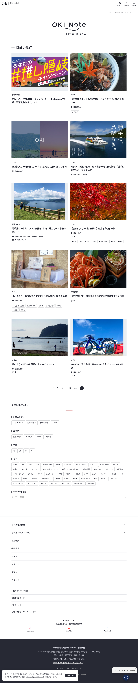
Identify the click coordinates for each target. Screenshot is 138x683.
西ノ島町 (29, 437)
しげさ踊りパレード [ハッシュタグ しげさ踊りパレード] (50, 469)
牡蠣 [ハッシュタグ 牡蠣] (25, 479)
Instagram (30, 630)
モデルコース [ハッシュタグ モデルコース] (78, 483)
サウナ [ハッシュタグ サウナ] (31, 474)
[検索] (125, 497)
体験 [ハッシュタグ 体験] (59, 474)
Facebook (107, 630)
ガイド (14, 556)
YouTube (69, 630)
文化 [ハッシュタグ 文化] (66, 479)
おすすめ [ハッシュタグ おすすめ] (54, 483)
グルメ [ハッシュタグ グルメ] (104, 479)
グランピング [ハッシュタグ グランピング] (18, 474)
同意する (70, 675)
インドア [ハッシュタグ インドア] (65, 483)
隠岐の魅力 (32, 423)
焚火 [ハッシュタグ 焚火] (68, 474)
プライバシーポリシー (34, 677)
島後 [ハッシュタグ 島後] (58, 464)
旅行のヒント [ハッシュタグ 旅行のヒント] (46, 479)
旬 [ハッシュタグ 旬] (121, 474)
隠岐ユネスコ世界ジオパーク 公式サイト (48, 662)
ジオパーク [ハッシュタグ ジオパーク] (85, 479)
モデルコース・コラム (123, 12)
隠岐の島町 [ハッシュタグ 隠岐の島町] (47, 464)
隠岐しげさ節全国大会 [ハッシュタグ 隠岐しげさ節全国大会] (70, 469)
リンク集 (60, 668)
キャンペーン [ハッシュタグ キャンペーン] (81, 464)
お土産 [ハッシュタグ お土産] (115, 464)
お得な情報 (44, 423)
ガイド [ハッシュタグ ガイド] (43, 483)
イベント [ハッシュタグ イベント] (104, 474)
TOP (110, 12)
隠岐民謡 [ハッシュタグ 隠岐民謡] (86, 469)
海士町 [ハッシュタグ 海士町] (93, 464)
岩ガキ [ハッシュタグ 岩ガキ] (16, 479)
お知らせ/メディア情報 (19, 591)
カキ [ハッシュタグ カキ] (94, 474)
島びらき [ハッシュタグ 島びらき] (97, 469)
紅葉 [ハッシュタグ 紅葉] (15, 464)
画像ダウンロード (18, 598)
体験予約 (126, 5)
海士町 (39, 437)
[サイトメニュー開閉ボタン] (133, 4)
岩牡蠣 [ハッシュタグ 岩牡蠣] (77, 474)
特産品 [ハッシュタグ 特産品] (34, 479)
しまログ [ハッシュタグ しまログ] (35, 469)
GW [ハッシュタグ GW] (86, 474)
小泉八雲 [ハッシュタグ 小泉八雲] (68, 464)
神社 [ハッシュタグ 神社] (15, 469)
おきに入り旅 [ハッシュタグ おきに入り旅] (33, 464)
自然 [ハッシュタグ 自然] (75, 479)
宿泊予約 (119, 5)
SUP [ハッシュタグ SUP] (40, 474)
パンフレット (16, 605)
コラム (55, 423)
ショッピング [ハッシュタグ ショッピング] (18, 483)
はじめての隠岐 (68, 525)
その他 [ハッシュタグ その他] (91, 483)
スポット (68, 564)
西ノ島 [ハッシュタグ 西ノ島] (25, 469)
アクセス (15, 580)
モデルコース (18, 423)
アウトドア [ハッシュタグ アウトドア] (32, 483)
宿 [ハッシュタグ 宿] (95, 479)
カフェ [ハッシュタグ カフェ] (114, 479)
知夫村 (48, 437)
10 (70, 388)
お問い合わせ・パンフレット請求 (23, 612)
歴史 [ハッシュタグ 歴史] (58, 479)
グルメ (68, 572)
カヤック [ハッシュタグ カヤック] (49, 474)
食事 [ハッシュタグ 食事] (114, 474)
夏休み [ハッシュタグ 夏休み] (120, 469)
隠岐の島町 (17, 437)
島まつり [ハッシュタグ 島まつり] (109, 469)
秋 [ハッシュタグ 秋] (23, 464)
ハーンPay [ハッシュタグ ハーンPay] (104, 464)
